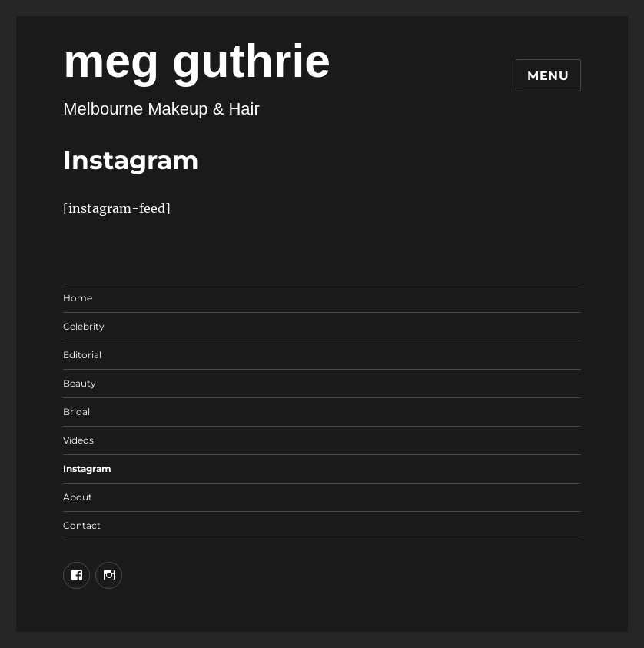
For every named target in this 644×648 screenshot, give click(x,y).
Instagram (87, 468)
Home (77, 298)
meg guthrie (196, 61)
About (77, 497)
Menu (548, 75)
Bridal (76, 411)
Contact (82, 525)
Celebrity (84, 326)
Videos (78, 440)
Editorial (82, 355)
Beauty (79, 383)
